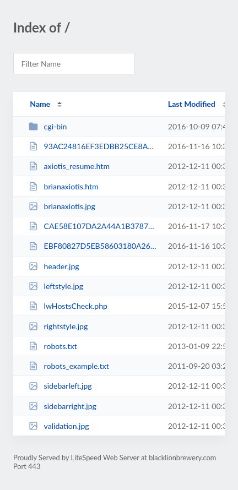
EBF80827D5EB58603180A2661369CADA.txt (93, 246)
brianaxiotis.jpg (62, 206)
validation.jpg (59, 426)
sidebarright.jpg (62, 406)
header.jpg (54, 266)
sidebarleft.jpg (60, 385)
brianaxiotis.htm (63, 186)
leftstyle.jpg (56, 286)
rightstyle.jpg (58, 326)
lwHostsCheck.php (68, 306)
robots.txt (53, 346)
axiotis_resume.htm (69, 166)
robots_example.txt (69, 366)
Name (40, 103)
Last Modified (191, 103)
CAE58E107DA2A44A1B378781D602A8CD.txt (93, 226)
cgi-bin (48, 126)
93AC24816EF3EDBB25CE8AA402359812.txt (93, 146)
